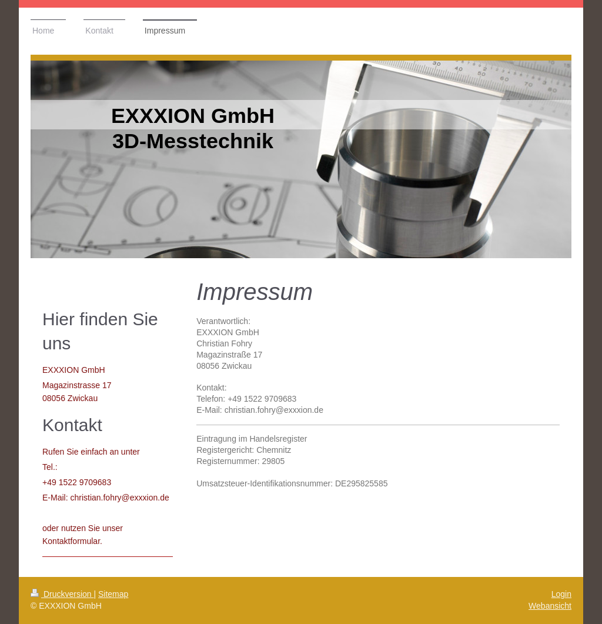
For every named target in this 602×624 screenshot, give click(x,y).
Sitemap (113, 594)
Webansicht (550, 605)
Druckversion (62, 594)
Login (561, 594)
